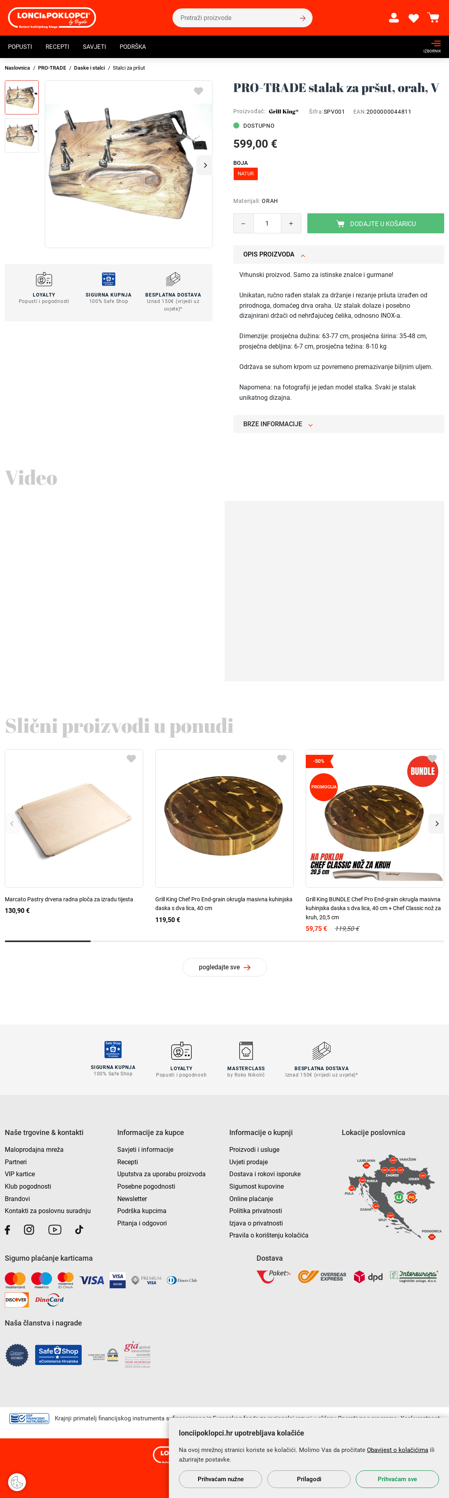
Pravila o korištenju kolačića (269, 1234)
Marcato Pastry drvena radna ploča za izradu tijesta (69, 899)
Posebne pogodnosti (146, 1185)
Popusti (21, 46)
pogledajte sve (219, 967)
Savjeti (98, 46)
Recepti (60, 46)
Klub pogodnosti (28, 1185)
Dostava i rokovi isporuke (265, 1173)
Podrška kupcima (141, 1209)
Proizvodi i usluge (254, 1148)
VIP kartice (20, 1173)
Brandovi (17, 1197)
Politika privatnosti (255, 1209)
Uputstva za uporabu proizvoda (161, 1173)
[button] (204, 165)
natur (246, 173)
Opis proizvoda (274, 254)
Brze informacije (278, 424)
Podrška (138, 46)
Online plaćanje (251, 1197)
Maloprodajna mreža (34, 1148)
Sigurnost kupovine (256, 1185)
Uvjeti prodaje (248, 1161)
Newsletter (132, 1197)
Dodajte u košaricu (376, 224)
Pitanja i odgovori (142, 1221)
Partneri (16, 1161)
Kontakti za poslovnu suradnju (48, 1209)
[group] (128, 164)
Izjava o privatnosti (256, 1221)
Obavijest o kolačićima (397, 1450)
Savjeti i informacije (145, 1148)
